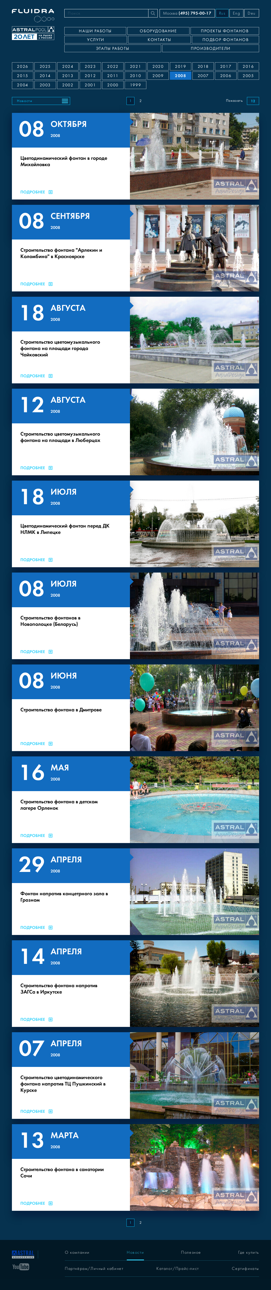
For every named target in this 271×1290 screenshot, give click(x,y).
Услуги (95, 39)
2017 (225, 66)
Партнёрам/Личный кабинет (94, 1268)
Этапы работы (112, 48)
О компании (77, 1252)
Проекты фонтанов (225, 31)
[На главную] (23, 1254)
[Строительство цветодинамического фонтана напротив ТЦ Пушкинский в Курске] (135, 1075)
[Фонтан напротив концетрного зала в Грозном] (135, 891)
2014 (45, 75)
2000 (112, 85)
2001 (90, 85)
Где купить (248, 1252)
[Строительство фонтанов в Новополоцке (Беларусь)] (135, 616)
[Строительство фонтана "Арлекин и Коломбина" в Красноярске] (135, 248)
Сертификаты (245, 1268)
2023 (90, 66)
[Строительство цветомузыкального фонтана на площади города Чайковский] (135, 340)
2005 (248, 75)
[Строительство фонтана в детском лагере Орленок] (135, 799)
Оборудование (158, 31)
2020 (158, 66)
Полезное (191, 1252)
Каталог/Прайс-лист (177, 1268)
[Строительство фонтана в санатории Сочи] (135, 1167)
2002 (67, 85)
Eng (236, 13)
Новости (25, 101)
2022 (112, 66)
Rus (222, 13)
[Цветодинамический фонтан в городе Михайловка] (135, 156)
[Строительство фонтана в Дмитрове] (135, 707)
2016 (248, 66)
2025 (45, 66)
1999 (135, 85)
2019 (180, 66)
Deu (252, 13)
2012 (90, 75)
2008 (180, 75)
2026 (22, 66)
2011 (112, 75)
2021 (135, 66)
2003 (45, 85)
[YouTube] (21, 1266)
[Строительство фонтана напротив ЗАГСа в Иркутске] (135, 983)
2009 (158, 75)
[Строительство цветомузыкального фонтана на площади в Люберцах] (135, 432)
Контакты (159, 39)
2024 (67, 66)
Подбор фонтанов (225, 39)
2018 (203, 66)
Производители (211, 48)
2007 (203, 75)
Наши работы (95, 31)
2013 (67, 75)
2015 (22, 75)
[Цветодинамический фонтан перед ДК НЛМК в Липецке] (135, 524)
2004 (22, 85)
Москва (187, 13)
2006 (225, 75)
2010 (135, 75)
